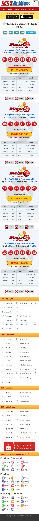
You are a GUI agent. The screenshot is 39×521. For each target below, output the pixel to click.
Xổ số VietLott (6, 312)
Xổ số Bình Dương (26, 365)
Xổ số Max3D (24, 320)
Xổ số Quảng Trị (25, 424)
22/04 (5, 32)
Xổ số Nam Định (7, 401)
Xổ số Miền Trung (26, 303)
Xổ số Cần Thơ (24, 352)
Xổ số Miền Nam (7, 303)
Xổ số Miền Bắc (7, 308)
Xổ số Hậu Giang (25, 373)
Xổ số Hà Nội (6, 392)
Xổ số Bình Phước (7, 373)
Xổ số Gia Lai (24, 428)
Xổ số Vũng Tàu (7, 348)
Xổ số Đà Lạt (6, 382)
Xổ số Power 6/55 (7, 320)
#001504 (11, 53)
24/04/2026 (32, 246)
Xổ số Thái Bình (25, 401)
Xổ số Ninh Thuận (7, 433)
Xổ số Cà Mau (6, 343)
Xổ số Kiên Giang (25, 378)
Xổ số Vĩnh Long (7, 365)
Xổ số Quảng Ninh (25, 392)
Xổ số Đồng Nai (6, 352)
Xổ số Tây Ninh (25, 356)
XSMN (3, 9)
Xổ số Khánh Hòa (25, 420)
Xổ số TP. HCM (6, 339)
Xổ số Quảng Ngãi (25, 433)
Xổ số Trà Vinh (6, 369)
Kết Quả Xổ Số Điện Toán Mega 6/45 (19, 50)
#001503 (12, 117)
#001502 (11, 181)
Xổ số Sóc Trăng (7, 356)
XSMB (16, 9)
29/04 (22, 32)
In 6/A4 (21, 98)
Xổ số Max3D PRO (7, 324)
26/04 (16, 32)
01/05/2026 (32, 53)
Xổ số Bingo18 (6, 329)
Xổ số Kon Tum (25, 437)
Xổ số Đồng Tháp (25, 339)
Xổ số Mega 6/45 (25, 316)
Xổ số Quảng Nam (25, 416)
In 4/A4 (11, 98)
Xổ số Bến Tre (24, 343)
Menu (36, 3)
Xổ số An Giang (6, 361)
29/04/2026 (32, 117)
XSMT (10, 9)
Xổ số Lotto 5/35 (7, 316)
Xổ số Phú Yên (24, 411)
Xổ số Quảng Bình (7, 428)
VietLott (24, 9)
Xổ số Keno (23, 324)
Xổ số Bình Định (7, 424)
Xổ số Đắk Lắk (6, 416)
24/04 (11, 32)
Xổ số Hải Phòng (25, 397)
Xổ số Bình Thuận (25, 361)
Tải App (31, 9)
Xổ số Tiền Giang (7, 378)
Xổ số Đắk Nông (7, 437)
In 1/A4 (30, 98)
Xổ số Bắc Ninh (6, 397)
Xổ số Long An (24, 369)
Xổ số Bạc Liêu (24, 348)
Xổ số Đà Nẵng (6, 420)
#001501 (11, 246)
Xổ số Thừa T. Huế (7, 411)
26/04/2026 (33, 181)
